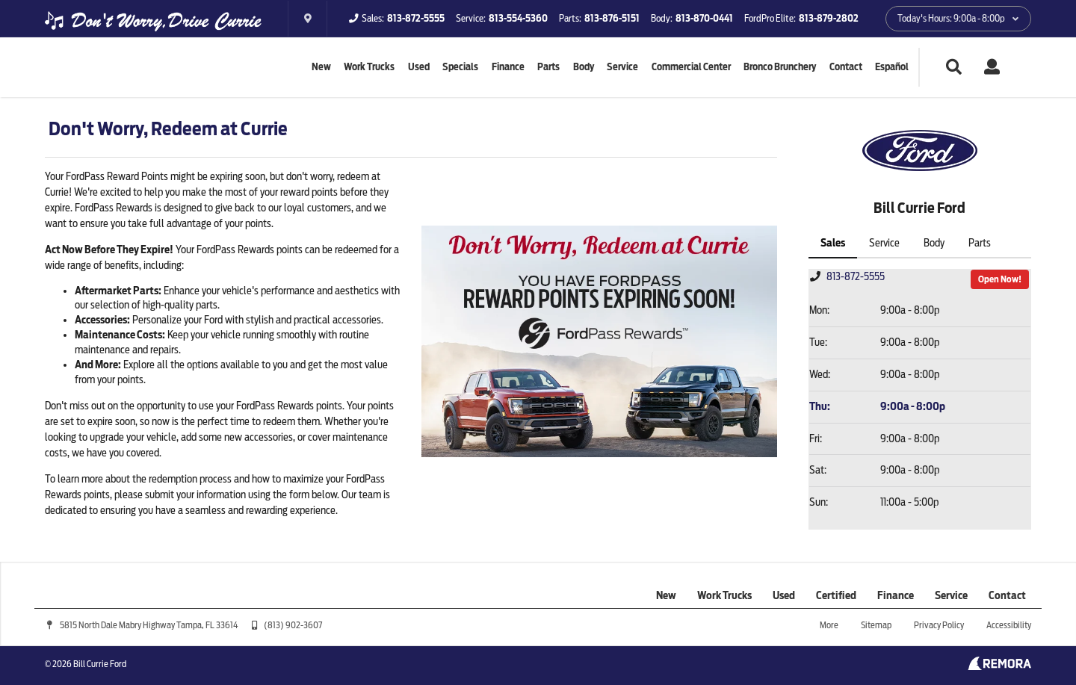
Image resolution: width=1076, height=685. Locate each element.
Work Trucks (369, 66)
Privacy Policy (939, 624)
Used (419, 66)
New (321, 66)
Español (892, 66)
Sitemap (876, 624)
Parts (548, 66)
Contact (845, 66)
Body (583, 66)
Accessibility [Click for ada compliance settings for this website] (1008, 624)
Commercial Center (691, 66)
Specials (460, 66)
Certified (836, 595)
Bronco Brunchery (779, 66)
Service (622, 66)
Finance (508, 66)
